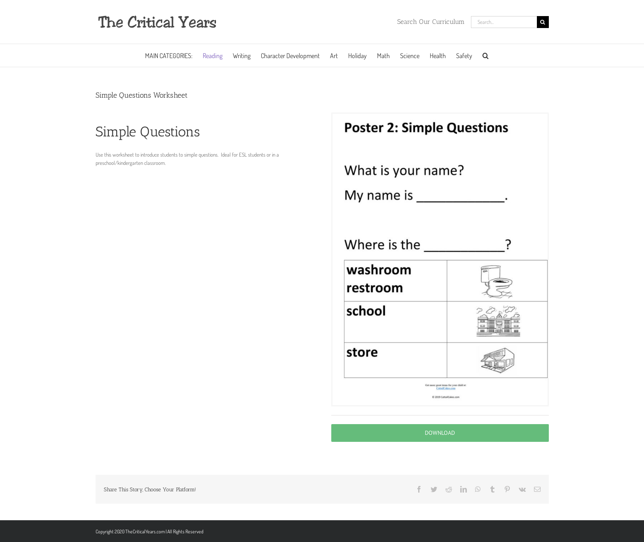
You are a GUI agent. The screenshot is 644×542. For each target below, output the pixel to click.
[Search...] (504, 22)
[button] (485, 55)
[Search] (543, 22)
